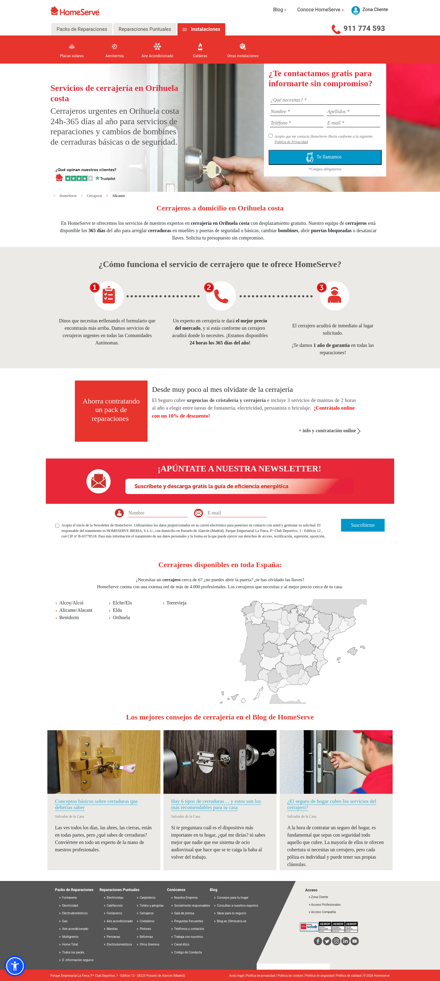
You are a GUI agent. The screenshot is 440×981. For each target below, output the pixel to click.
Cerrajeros (95, 196)
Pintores (143, 929)
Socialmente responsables (190, 905)
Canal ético (180, 944)
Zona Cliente (318, 897)
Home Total (68, 944)
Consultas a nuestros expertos (236, 905)
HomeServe (69, 196)
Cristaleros (145, 921)
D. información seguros (76, 960)
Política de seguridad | (320, 975)
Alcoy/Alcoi (71, 602)
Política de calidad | (349, 975)
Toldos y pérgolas (150, 905)
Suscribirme (363, 525)
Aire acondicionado (73, 929)
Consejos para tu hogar (231, 897)
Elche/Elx (122, 602)
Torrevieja (177, 602)
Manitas (110, 929)
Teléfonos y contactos (187, 929)
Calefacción (113, 905)
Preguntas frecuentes (187, 921)
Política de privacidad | (262, 975)
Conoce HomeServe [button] (321, 10)
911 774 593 (364, 28)
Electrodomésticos (73, 913)
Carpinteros (146, 897)
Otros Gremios (148, 944)
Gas (63, 921)
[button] (15, 966)
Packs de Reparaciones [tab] (82, 29)
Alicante (118, 196)
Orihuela (121, 617)
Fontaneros (112, 913)
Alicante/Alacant (75, 610)
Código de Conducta (186, 952)
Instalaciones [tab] (205, 29)
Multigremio (69, 936)
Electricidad (68, 905)
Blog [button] (280, 10)
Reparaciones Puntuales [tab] (145, 29)
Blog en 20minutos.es (230, 921)
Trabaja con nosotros (187, 936)
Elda (117, 610)
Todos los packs (71, 952)
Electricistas (113, 897)
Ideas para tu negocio (230, 913)
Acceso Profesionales (324, 904)
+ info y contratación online (330, 430)
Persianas (111, 936)
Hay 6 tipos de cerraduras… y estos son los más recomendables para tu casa (216, 804)
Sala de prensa (182, 913)
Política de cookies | (291, 975)
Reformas (144, 936)
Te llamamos (325, 157)
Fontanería (68, 897)
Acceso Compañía (322, 912)
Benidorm (69, 617)
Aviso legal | (237, 975)
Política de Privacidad (291, 142)
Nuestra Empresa (184, 897)
